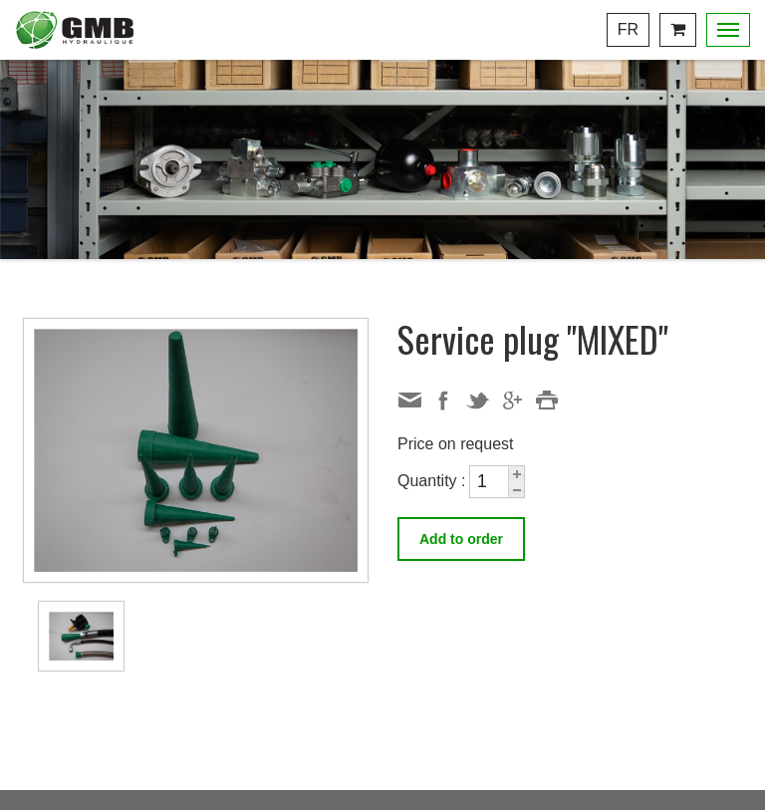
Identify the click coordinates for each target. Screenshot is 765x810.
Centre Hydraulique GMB (74, 30)
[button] (516, 474)
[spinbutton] (489, 481)
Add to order (461, 539)
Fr (628, 29)
